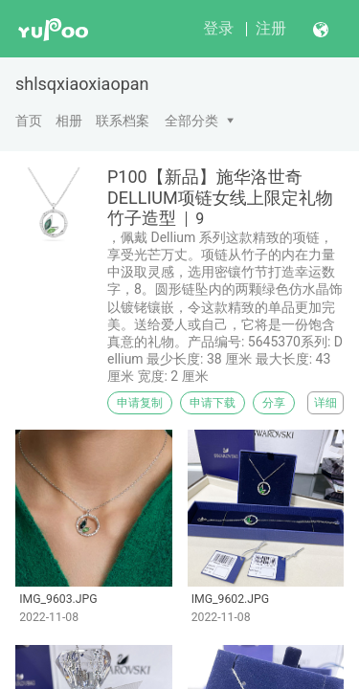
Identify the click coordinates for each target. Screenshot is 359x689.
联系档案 (122, 120)
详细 (325, 403)
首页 (28, 120)
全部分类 (191, 120)
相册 (69, 120)
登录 (218, 28)
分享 (273, 403)
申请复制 (140, 403)
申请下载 (213, 403)
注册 (271, 28)
